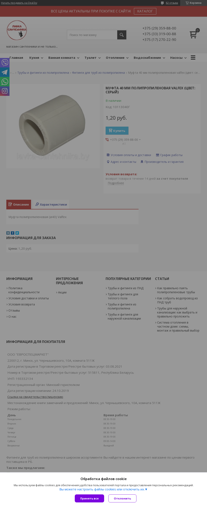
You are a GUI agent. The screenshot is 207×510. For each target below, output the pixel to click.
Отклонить (122, 498)
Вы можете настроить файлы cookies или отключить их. (102, 489)
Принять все (89, 498)
